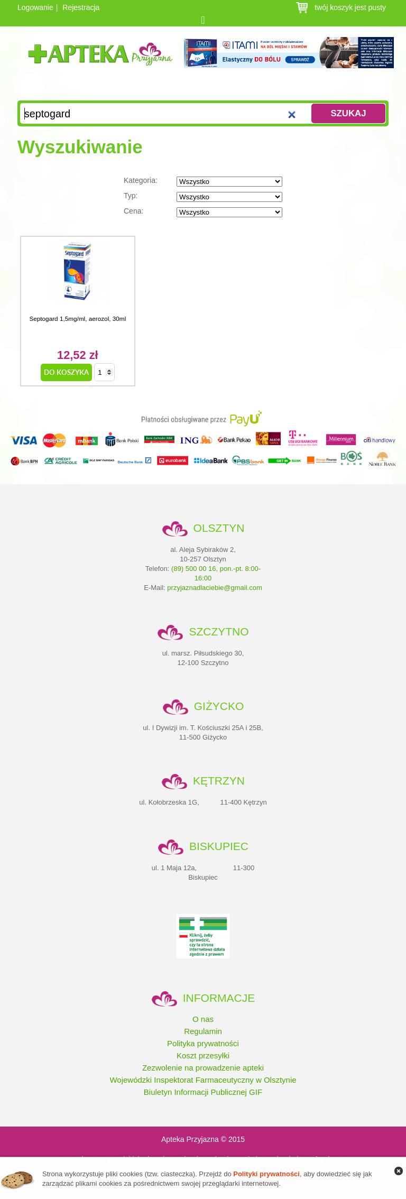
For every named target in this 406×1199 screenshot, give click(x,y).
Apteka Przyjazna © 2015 (203, 1139)
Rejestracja (80, 7)
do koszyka (66, 372)
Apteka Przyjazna (100, 62)
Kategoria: (203, 181)
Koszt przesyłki (203, 1055)
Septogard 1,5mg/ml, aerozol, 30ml (77, 318)
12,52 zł (77, 355)
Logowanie (35, 7)
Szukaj (348, 113)
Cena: (203, 212)
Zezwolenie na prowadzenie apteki (203, 1067)
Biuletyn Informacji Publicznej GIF (203, 1091)
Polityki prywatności (266, 1174)
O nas (203, 1018)
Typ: (203, 196)
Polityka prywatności (203, 1043)
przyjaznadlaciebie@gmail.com (214, 588)
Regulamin (203, 1031)
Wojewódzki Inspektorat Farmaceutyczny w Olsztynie (202, 1079)
